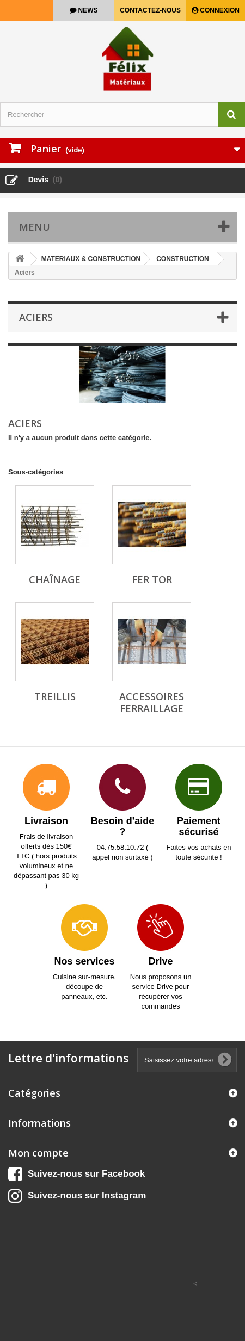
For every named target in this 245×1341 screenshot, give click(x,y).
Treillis (55, 696)
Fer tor (152, 579)
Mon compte (38, 1152)
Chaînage (55, 579)
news (86, 10)
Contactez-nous (150, 10)
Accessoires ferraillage (151, 702)
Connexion (219, 10)
